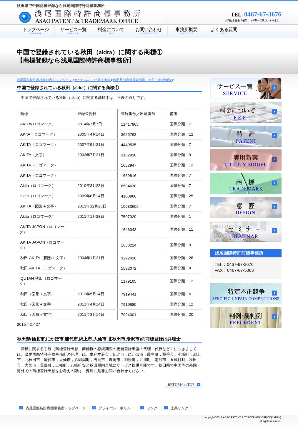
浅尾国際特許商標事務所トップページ (56, 408)
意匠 (246, 207)
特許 (246, 136)
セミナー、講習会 (246, 231)
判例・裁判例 (246, 317)
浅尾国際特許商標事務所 (100, 17)
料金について (246, 112)
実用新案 (246, 160)
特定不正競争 (246, 293)
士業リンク (179, 408)
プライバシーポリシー (116, 408)
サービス (246, 88)
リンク (152, 408)
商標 (246, 183)
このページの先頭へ (183, 385)
